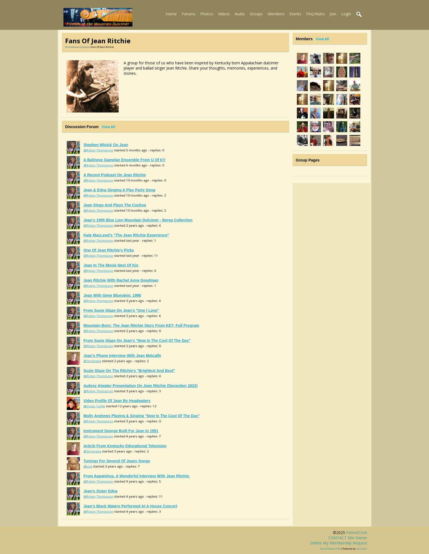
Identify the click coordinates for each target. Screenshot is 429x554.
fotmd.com (356, 532)
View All (108, 127)
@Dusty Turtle (94, 406)
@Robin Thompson (98, 150)
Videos (224, 13)
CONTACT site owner (347, 537)
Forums (188, 13)
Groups (256, 13)
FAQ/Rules (315, 13)
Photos (206, 13)
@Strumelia (92, 361)
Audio (240, 13)
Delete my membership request (338, 543)
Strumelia (71, 47)
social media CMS (330, 548)
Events (295, 13)
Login (346, 13)
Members (276, 13)
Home (171, 13)
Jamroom (361, 548)
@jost (87, 466)
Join (333, 13)
